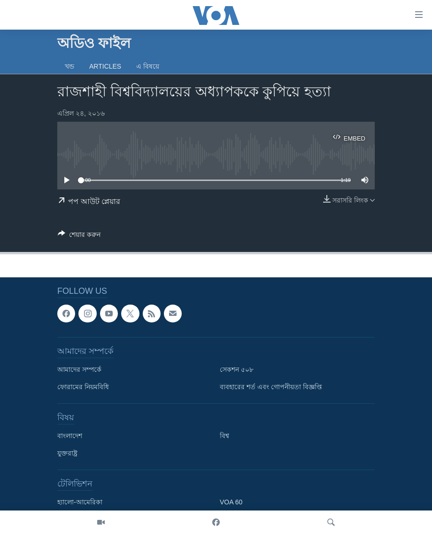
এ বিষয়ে (147, 66)
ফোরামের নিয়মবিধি (83, 387)
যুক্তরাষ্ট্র (67, 453)
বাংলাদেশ (69, 436)
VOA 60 (231, 502)
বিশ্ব (224, 436)
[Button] (79, 236)
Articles (105, 66)
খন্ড (69, 66)
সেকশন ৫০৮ (237, 370)
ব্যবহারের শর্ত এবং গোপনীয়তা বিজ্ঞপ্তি (271, 387)
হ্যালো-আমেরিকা (79, 502)
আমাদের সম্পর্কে (79, 370)
